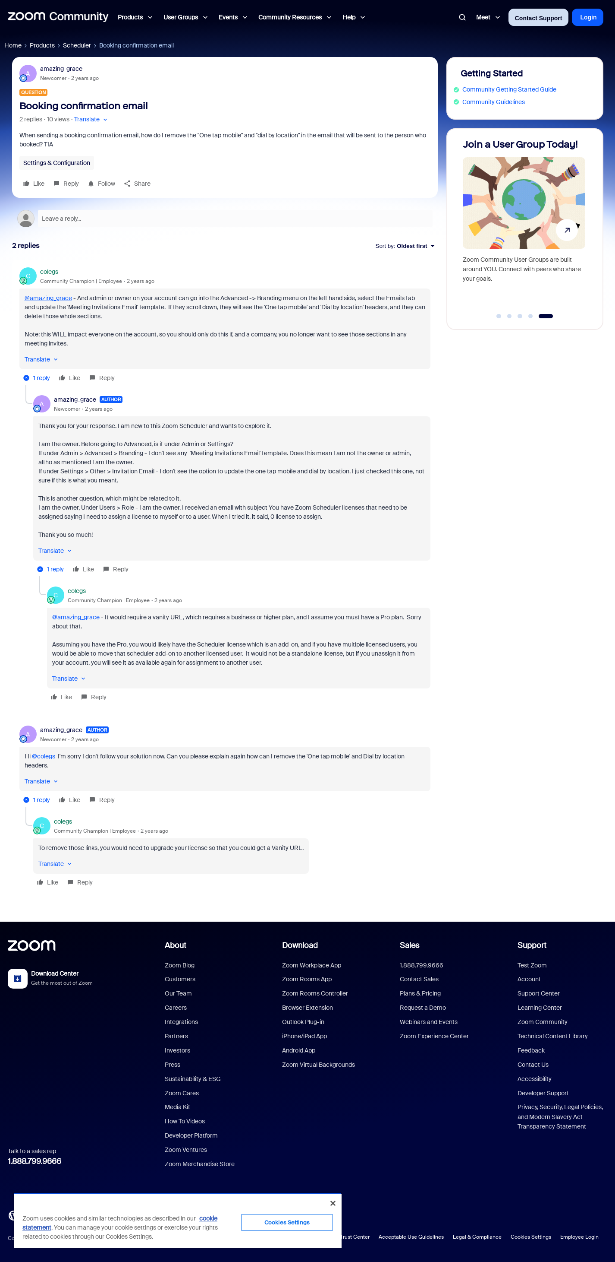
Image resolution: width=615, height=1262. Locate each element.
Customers (180, 979)
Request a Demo (423, 1008)
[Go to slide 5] (545, 316)
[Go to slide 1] (499, 316)
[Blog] (13, 1215)
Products (42, 45)
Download (300, 945)
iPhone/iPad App (304, 1036)
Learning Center (540, 1008)
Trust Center (355, 1236)
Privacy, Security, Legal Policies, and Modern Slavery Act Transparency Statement (560, 1116)
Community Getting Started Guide (509, 89)
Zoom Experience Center (434, 1036)
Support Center (539, 993)
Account (529, 979)
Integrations (181, 1022)
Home (13, 45)
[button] (91, 119)
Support (532, 945)
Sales (409, 945)
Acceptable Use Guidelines (411, 1236)
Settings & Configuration (56, 163)
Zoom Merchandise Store (200, 1164)
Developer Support (543, 1093)
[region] (178, 1220)
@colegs (43, 756)
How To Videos (185, 1121)
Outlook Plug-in (303, 1022)
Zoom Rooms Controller (315, 993)
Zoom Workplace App (311, 965)
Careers (176, 1008)
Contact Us (533, 1065)
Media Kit (177, 1107)
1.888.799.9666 (34, 1161)
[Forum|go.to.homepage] (58, 17)
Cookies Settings (531, 1236)
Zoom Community (543, 1022)
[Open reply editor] (225, 218)
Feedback (531, 1050)
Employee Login (579, 1236)
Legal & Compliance (477, 1236)
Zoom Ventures (186, 1150)
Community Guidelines (493, 102)
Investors (177, 1050)
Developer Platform (191, 1135)
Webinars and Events (429, 1022)
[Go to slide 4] (530, 316)
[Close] (333, 1203)
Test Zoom (532, 965)
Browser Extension (307, 1008)
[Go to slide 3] (520, 316)
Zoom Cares (182, 1093)
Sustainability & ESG (193, 1079)
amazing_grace (61, 69)
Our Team (178, 993)
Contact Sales (419, 979)
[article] (224, 326)
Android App (298, 1050)
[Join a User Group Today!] (524, 225)
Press (172, 1065)
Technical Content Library (553, 1036)
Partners (176, 1036)
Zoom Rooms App (307, 979)
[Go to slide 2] (509, 316)
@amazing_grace (48, 298)
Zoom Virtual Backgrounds (318, 1065)
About (175, 945)
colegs (49, 272)
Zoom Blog (180, 965)
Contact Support (538, 18)
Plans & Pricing (420, 993)
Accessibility (535, 1079)
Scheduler (77, 45)
